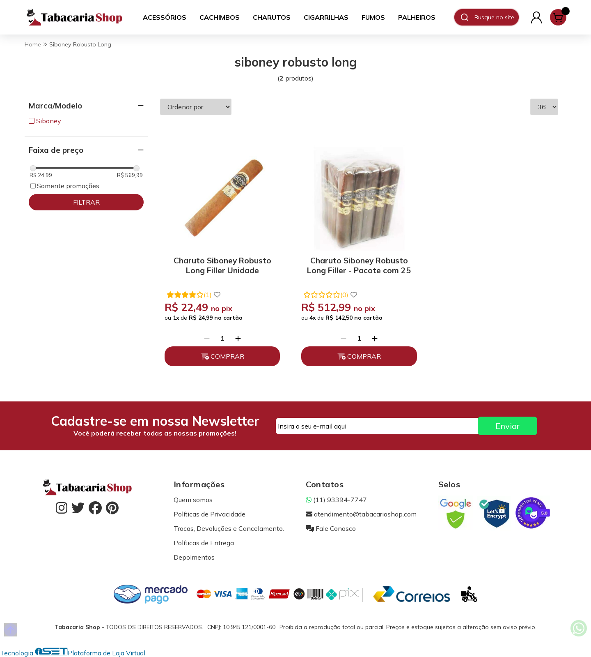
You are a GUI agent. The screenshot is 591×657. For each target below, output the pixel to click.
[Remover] (207, 338)
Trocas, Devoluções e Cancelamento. (229, 528)
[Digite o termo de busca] (496, 17)
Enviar (507, 426)
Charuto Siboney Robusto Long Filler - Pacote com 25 (359, 265)
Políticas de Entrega (204, 543)
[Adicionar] (238, 338)
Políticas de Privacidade (209, 514)
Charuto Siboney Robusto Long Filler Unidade (222, 265)
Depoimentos (194, 557)
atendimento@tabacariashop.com (361, 514)
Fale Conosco (331, 528)
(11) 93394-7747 (336, 500)
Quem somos (193, 500)
